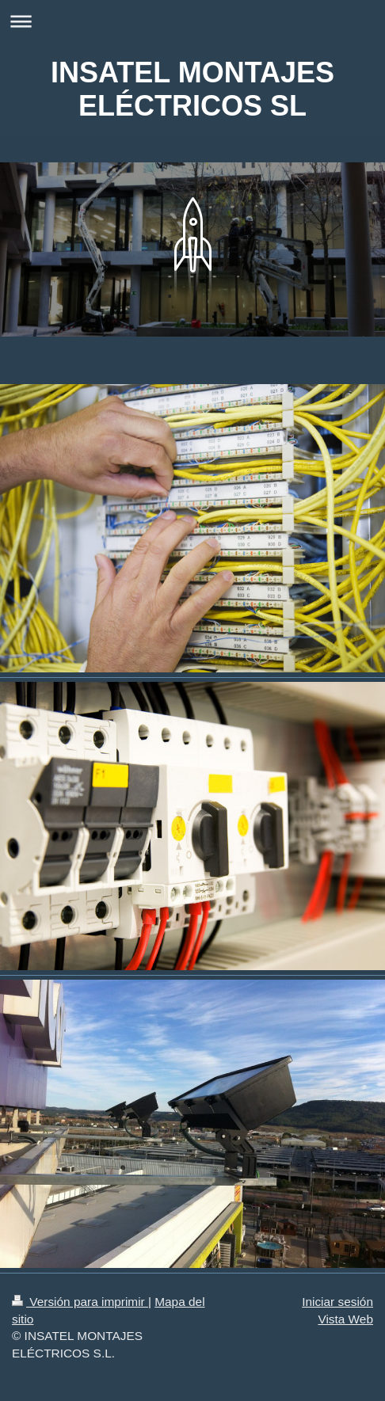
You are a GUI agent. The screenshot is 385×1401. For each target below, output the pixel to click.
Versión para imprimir (80, 1301)
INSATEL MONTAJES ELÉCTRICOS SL (192, 89)
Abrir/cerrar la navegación (192, 21)
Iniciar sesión (337, 1301)
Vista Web (345, 1319)
